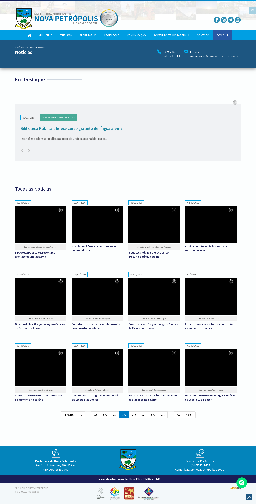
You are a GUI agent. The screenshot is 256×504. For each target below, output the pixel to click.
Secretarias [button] (88, 35)
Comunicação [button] (136, 35)
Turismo (66, 35)
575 (153, 414)
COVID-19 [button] (222, 35)
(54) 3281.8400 (172, 56)
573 (134, 414)
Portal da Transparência (171, 35)
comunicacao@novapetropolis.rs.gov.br (214, 56)
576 (163, 414)
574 (143, 414)
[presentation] (23, 150)
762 (178, 414)
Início (31, 47)
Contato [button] (203, 35)
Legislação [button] (111, 35)
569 (95, 414)
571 (115, 414)
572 (124, 414)
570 (105, 414)
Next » (189, 414)
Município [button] (46, 35)
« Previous (69, 414)
